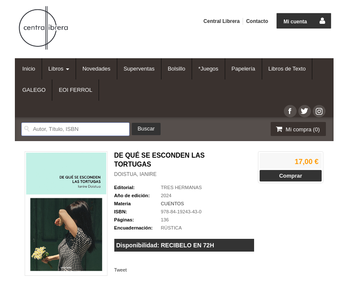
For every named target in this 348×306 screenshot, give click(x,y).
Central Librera (222, 21)
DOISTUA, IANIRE (135, 174)
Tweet (120, 269)
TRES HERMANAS (181, 187)
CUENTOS (172, 203)
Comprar (290, 176)
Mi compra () (297, 129)
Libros (58, 68)
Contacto (257, 21)
